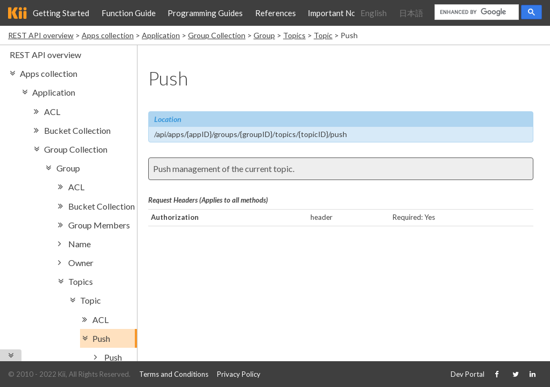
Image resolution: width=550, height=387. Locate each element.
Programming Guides (205, 13)
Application (161, 35)
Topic (323, 35)
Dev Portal (467, 374)
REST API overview (41, 35)
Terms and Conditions (173, 374)
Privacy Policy (238, 374)
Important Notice (339, 13)
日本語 (411, 13)
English (373, 13)
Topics (294, 35)
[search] (475, 12)
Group (264, 35)
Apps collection (108, 35)
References (275, 13)
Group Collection (216, 35)
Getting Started (61, 13)
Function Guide (129, 13)
